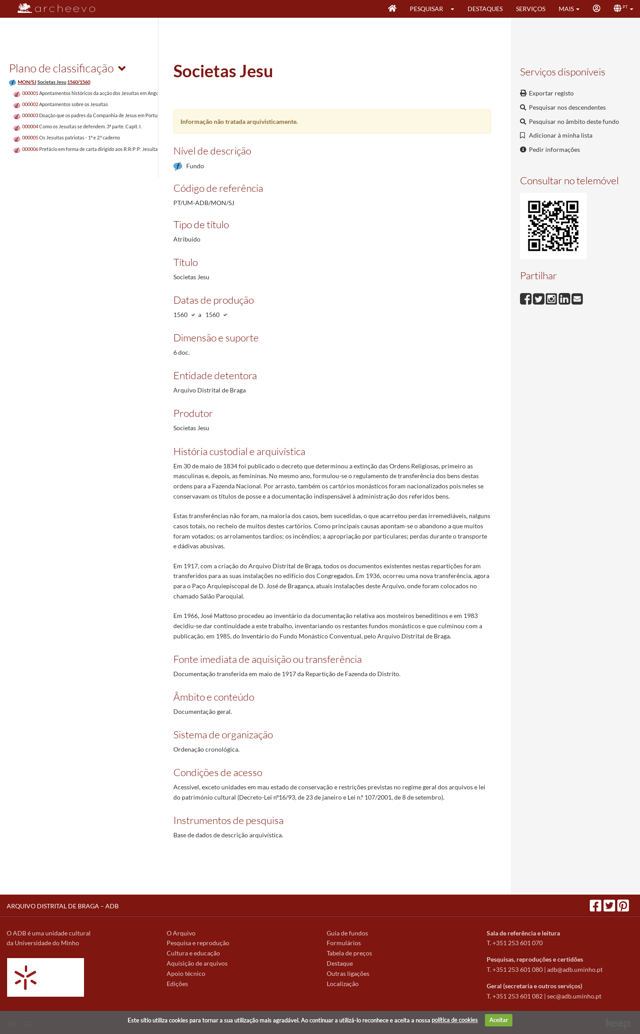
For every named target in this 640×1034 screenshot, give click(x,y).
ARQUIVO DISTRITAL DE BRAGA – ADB (63, 906)
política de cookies (455, 1019)
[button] (455, 9)
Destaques (485, 8)
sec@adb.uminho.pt (574, 996)
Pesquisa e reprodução (198, 943)
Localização (343, 983)
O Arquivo (181, 933)
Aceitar (498, 1019)
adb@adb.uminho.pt (575, 969)
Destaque (340, 963)
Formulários (344, 943)
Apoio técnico (186, 973)
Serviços (530, 8)
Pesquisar (426, 8)
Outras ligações (348, 973)
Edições (177, 983)
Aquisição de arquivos (197, 963)
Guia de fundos (347, 933)
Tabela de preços (349, 953)
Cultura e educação (193, 953)
